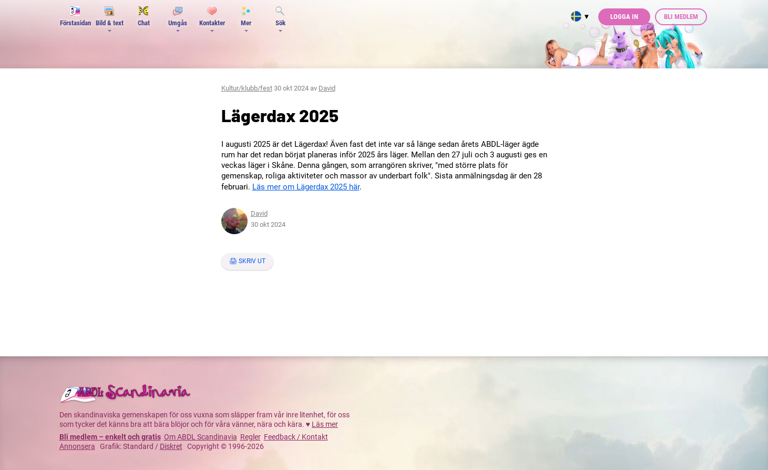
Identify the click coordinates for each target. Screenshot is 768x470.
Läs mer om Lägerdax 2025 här (306, 187)
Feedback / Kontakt (296, 437)
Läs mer (325, 424)
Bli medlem (681, 17)
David (327, 88)
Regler (250, 437)
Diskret (171, 446)
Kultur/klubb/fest (246, 88)
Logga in (624, 17)
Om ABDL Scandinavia (200, 437)
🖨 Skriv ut (247, 261)
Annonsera (77, 446)
